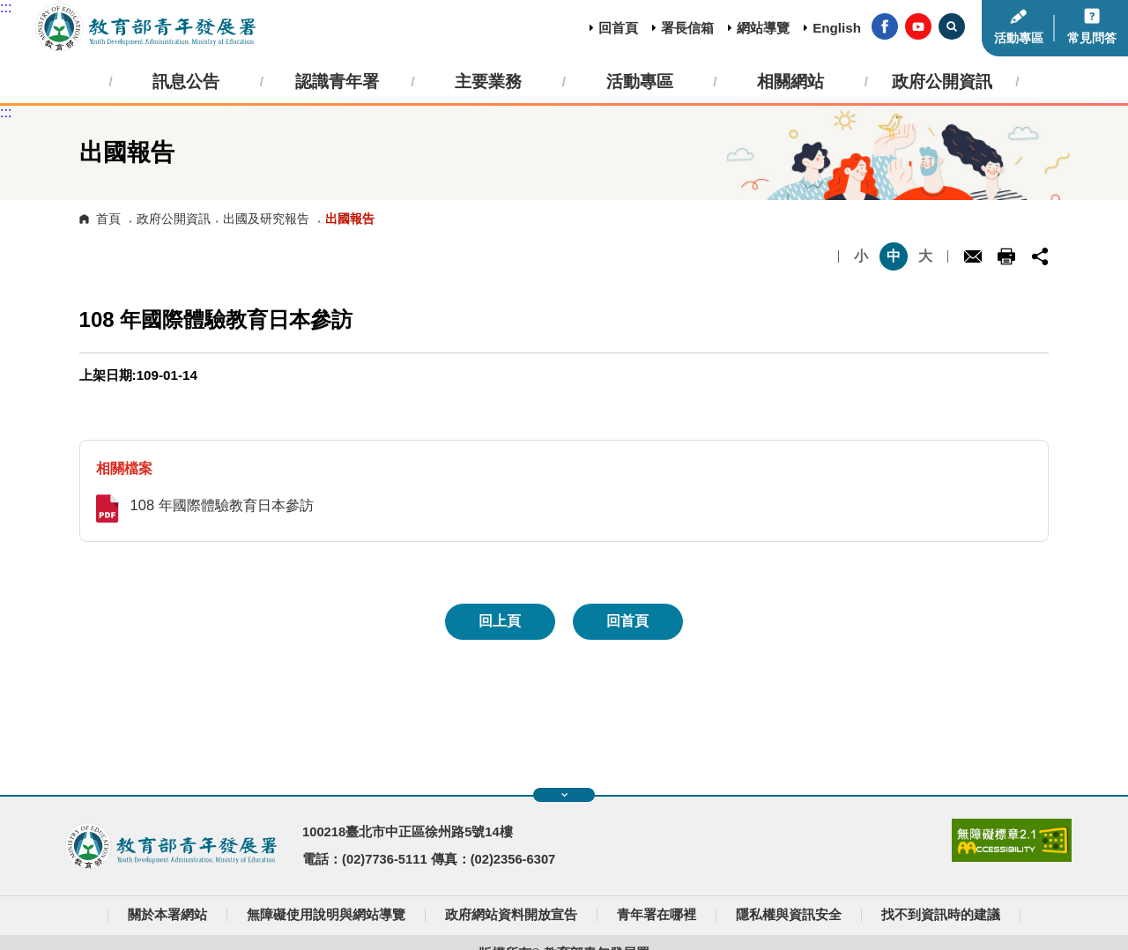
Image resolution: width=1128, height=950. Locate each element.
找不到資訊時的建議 (940, 915)
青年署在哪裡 (656, 915)
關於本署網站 (167, 915)
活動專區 (1018, 38)
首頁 (108, 218)
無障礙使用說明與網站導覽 (326, 915)
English (837, 27)
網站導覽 (763, 27)
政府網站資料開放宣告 (511, 915)
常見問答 (1092, 38)
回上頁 (500, 620)
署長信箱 (687, 27)
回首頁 (618, 27)
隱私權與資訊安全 (789, 915)
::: (5, 7)
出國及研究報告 (266, 218)
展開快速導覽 (564, 794)
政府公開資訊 (174, 218)
